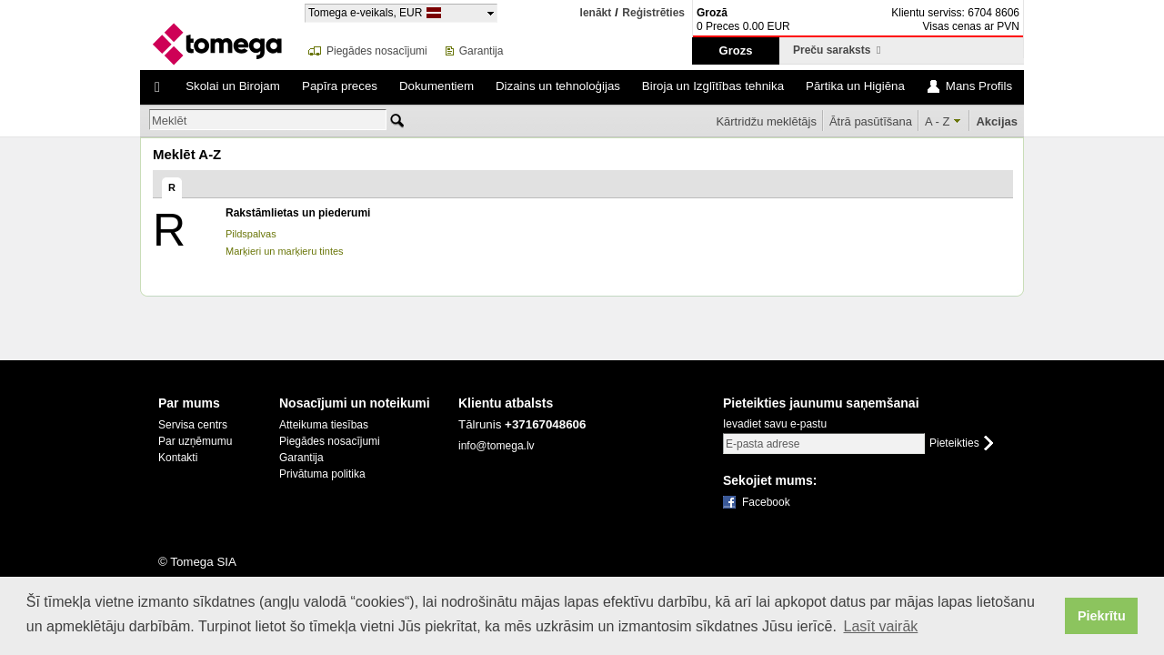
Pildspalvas (251, 233)
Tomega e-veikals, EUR (365, 12)
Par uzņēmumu (195, 441)
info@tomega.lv (496, 445)
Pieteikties (954, 443)
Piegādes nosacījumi (376, 51)
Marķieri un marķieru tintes (285, 251)
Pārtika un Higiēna (855, 86)
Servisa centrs (192, 424)
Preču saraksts (836, 50)
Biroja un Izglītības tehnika (713, 86)
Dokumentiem (436, 86)
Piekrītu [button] (1102, 616)
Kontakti (177, 457)
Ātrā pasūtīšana (870, 121)
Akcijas (997, 121)
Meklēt (169, 120)
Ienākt (596, 12)
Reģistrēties (653, 13)
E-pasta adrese (762, 444)
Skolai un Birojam (233, 86)
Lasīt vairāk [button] (880, 626)
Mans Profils (979, 86)
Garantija (481, 51)
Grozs (736, 50)
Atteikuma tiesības (323, 424)
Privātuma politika (322, 474)
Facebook (766, 502)
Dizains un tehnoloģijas (558, 86)
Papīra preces (339, 86)
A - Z (937, 121)
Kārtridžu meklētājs (766, 121)
